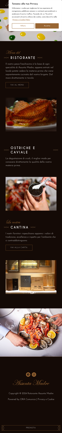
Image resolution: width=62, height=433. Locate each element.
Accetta (47, 26)
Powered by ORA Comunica (22, 399)
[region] (35, 15)
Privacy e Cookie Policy (21, 20)
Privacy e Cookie (46, 399)
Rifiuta (23, 26)
